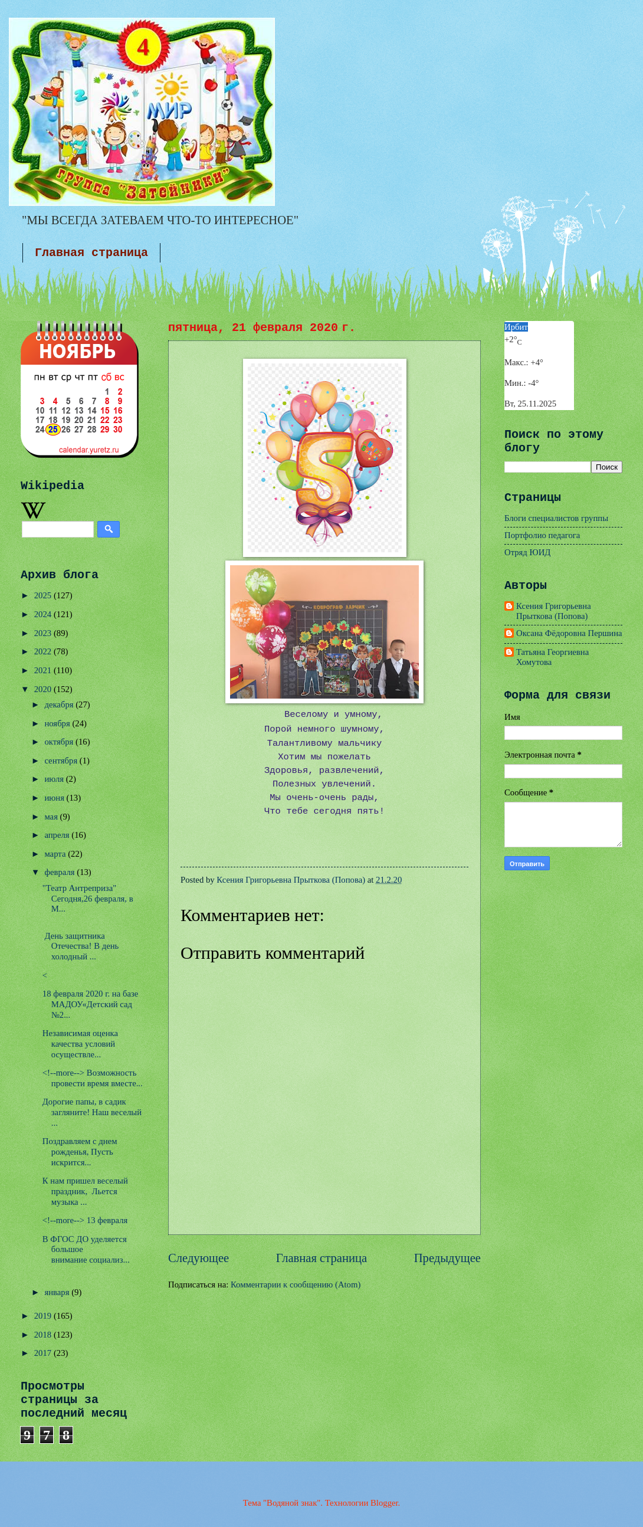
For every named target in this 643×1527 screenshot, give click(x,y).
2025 (44, 595)
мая (52, 816)
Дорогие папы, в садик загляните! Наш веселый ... (92, 1112)
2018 (44, 1334)
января (57, 1292)
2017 (44, 1353)
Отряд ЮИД (527, 552)
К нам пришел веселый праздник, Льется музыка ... (85, 1191)
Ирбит (516, 327)
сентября (61, 760)
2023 (44, 633)
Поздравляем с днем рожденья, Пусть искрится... (79, 1151)
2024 (44, 614)
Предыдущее (447, 1257)
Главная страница (91, 253)
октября (60, 741)
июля (54, 779)
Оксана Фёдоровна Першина (569, 633)
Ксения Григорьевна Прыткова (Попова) (553, 611)
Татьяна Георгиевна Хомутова (552, 657)
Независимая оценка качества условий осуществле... (80, 1043)
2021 (44, 670)
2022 (44, 651)
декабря (60, 704)
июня (55, 797)
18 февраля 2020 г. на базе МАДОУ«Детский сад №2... (90, 1004)
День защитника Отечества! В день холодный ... (80, 946)
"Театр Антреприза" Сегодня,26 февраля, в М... (87, 898)
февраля (60, 872)
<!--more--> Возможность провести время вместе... (92, 1078)
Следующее (198, 1257)
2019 (44, 1315)
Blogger (384, 1503)
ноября (58, 723)
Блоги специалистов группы (556, 518)
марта (56, 853)
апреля (57, 835)
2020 (44, 689)
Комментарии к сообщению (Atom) (295, 1284)
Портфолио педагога (542, 535)
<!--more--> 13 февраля (85, 1220)
